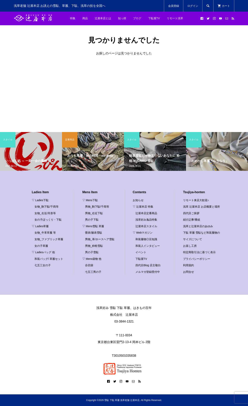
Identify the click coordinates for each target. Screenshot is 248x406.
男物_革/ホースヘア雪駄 (100, 239)
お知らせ (138, 200)
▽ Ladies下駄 (40, 200)
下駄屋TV (154, 18)
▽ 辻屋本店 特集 (143, 206)
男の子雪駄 (92, 252)
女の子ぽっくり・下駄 (48, 219)
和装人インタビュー (147, 245)
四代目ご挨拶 (191, 213)
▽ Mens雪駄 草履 (93, 226)
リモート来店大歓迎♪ (196, 200)
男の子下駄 (92, 219)
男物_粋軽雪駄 (94, 245)
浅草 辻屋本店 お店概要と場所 (201, 206)
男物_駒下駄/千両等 (97, 206)
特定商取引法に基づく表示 (199, 252)
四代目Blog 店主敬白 (148, 265)
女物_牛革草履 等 (45, 232)
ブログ (137, 18)
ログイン (192, 5)
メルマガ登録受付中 (147, 271)
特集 (72, 18)
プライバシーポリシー (196, 258)
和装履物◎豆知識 (146, 239)
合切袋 (89, 265)
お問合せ (188, 271)
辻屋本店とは (103, 18)
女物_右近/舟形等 (45, 213)
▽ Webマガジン (142, 232)
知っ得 (122, 18)
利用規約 (188, 265)
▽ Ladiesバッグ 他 (43, 252)
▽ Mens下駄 (90, 200)
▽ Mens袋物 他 (91, 258)
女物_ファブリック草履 (48, 239)
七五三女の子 (42, 265)
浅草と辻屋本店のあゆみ (198, 226)
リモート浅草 (175, 18)
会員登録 (173, 5)
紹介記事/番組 (191, 219)
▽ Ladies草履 (40, 226)
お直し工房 (190, 245)
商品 (85, 18)
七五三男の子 (93, 271)
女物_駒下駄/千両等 (46, 206)
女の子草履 (41, 245)
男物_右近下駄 (94, 213)
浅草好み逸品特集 (146, 219)
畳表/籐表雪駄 (93, 232)
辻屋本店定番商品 (146, 213)
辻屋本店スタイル (146, 226)
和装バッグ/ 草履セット (48, 258)
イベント (140, 252)
